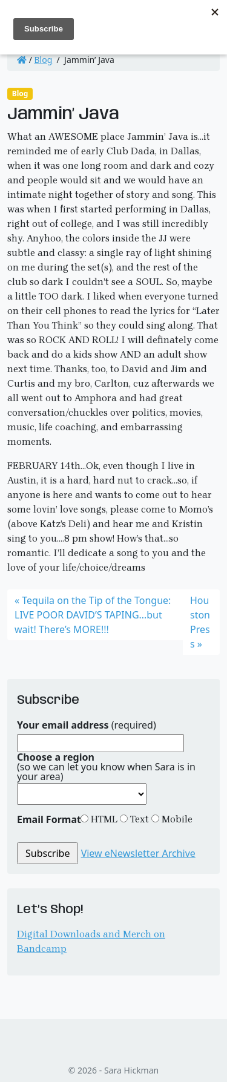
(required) (86, 725)
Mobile (175, 819)
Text (138, 819)
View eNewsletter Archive (138, 853)
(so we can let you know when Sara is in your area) (106, 766)
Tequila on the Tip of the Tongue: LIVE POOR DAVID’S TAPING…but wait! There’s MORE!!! (93, 615)
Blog (44, 59)
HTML (102, 819)
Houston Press (200, 622)
